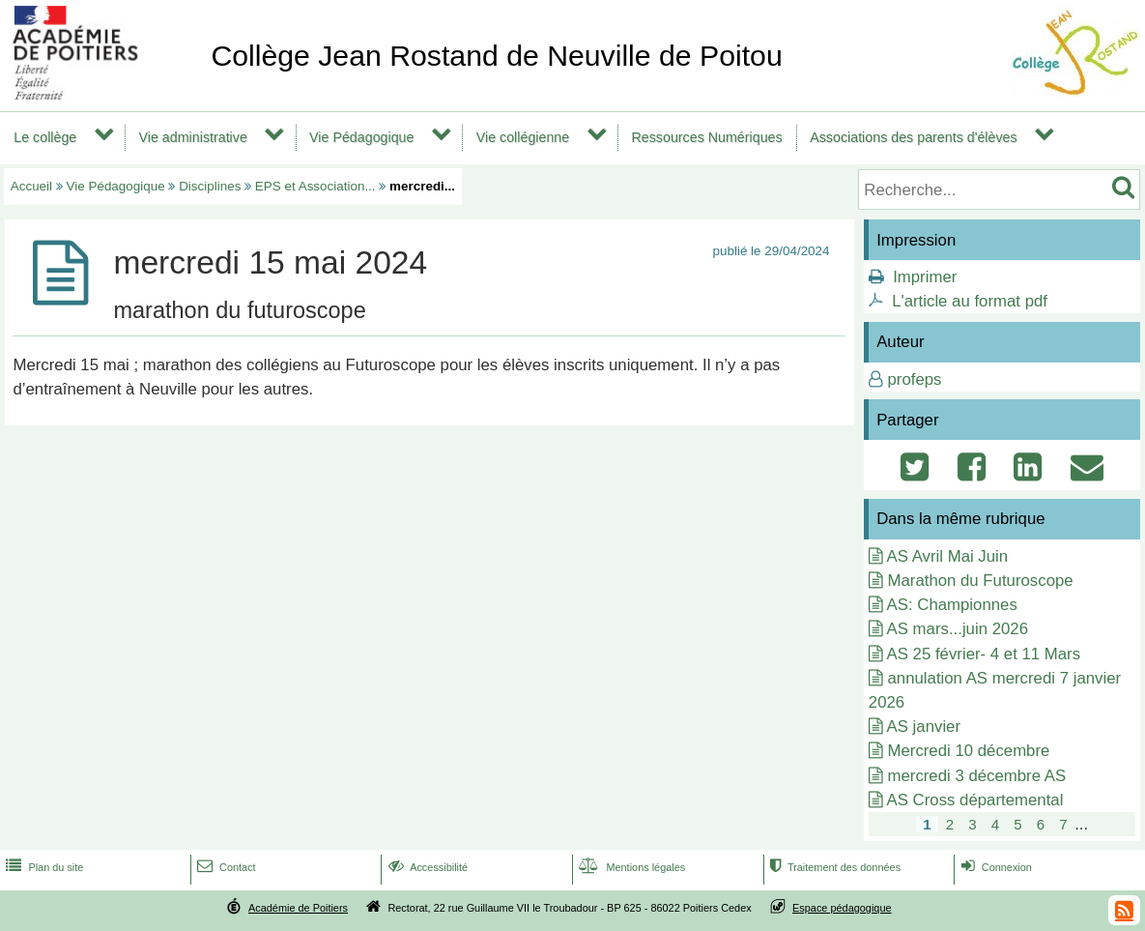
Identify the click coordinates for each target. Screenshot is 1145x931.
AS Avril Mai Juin (948, 556)
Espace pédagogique (842, 908)
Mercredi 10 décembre (968, 751)
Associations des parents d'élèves (913, 137)
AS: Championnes (952, 605)
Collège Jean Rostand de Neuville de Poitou (496, 56)
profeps (914, 379)
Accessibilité (427, 867)
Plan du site (42, 867)
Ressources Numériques (706, 137)
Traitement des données (833, 867)
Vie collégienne (523, 137)
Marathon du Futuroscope (980, 580)
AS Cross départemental (975, 800)
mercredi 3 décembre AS (976, 776)
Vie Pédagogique (361, 137)
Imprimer (925, 277)
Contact (224, 867)
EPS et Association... (315, 186)
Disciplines (210, 186)
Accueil (31, 186)
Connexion (995, 867)
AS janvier (923, 726)
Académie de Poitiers (298, 908)
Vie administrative (193, 137)
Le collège (45, 137)
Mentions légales (630, 867)
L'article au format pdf (969, 301)
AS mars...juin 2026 (957, 629)
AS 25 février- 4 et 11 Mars (984, 654)
